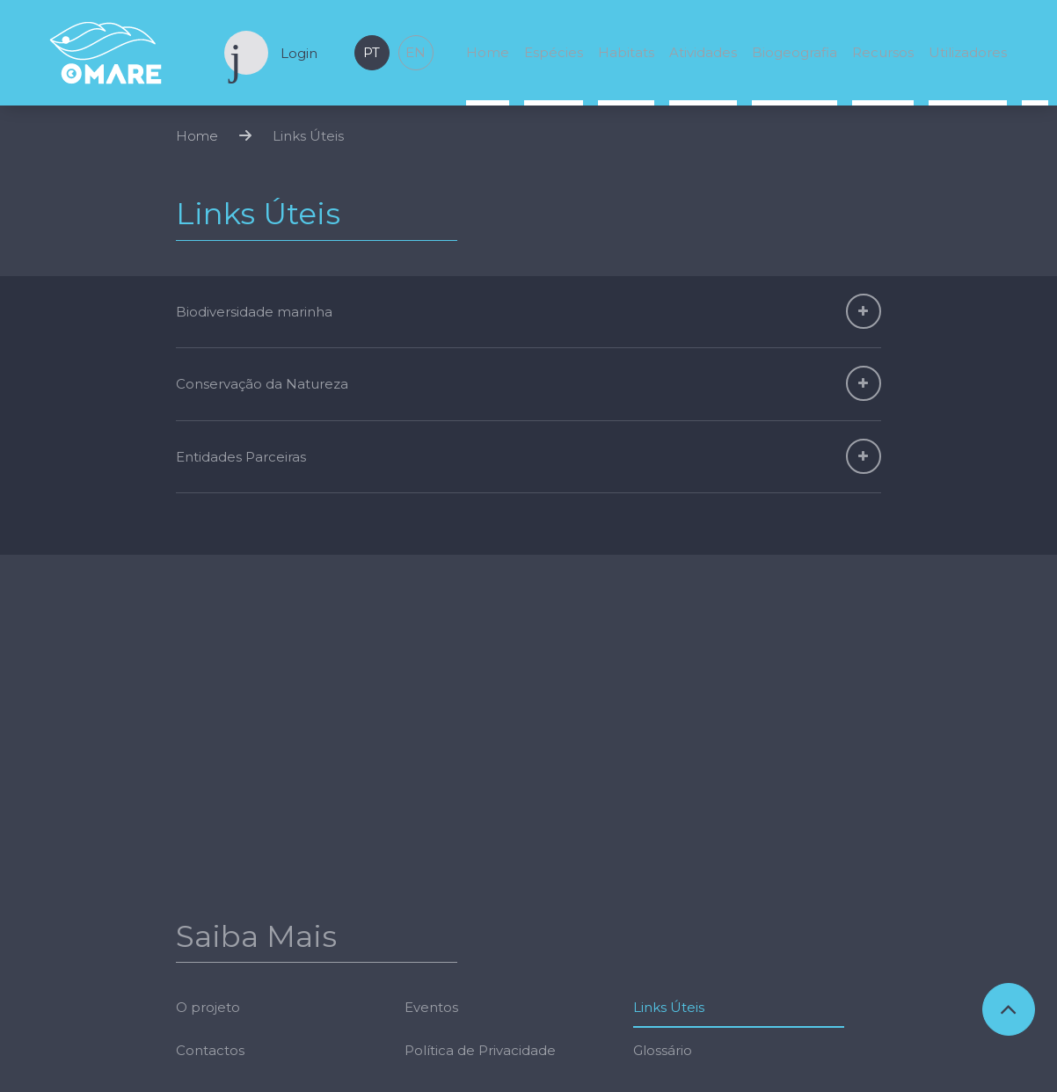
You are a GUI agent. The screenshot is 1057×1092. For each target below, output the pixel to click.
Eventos (431, 834)
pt (371, 52)
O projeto (208, 834)
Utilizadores (968, 52)
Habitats (626, 52)
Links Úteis (308, 145)
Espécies (553, 52)
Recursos (883, 52)
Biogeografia (794, 52)
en (415, 52)
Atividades (703, 52)
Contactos (210, 877)
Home (487, 52)
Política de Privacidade (480, 877)
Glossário (662, 877)
